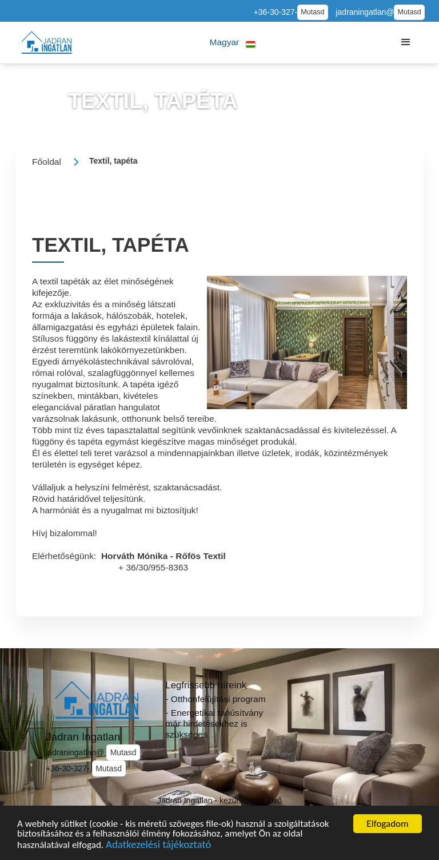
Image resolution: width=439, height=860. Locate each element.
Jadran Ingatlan (83, 737)
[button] (233, 42)
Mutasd (312, 12)
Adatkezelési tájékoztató (158, 848)
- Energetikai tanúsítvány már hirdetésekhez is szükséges (214, 723)
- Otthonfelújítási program (215, 699)
